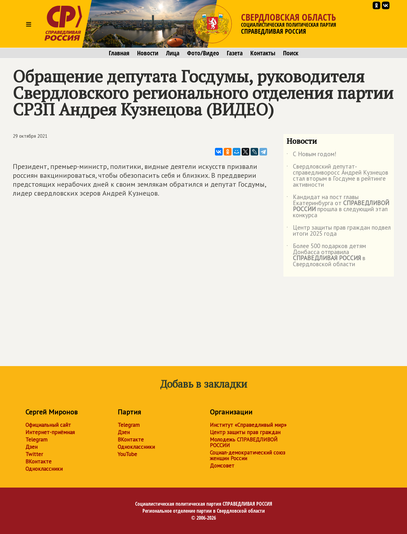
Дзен (31, 447)
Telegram (36, 439)
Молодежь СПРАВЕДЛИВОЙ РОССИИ (244, 442)
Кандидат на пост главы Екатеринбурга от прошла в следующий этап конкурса (337, 206)
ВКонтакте (38, 461)
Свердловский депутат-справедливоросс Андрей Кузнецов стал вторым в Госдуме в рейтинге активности (337, 175)
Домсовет (222, 465)
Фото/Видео (203, 53)
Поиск (290, 53)
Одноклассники (44, 469)
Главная (119, 53)
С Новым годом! (311, 155)
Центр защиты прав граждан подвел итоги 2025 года (338, 231)
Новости (147, 53)
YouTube (127, 454)
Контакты (262, 53)
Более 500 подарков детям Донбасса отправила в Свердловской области (326, 255)
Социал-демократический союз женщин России (247, 455)
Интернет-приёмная (50, 432)
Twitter (34, 454)
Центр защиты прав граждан (245, 432)
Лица (172, 53)
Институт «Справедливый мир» (248, 425)
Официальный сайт (48, 425)
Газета (235, 53)
